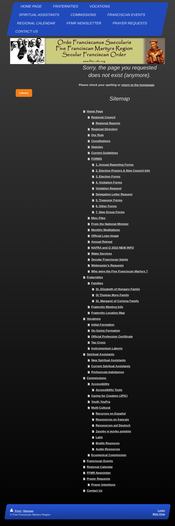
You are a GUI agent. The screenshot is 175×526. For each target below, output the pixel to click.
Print (16, 510)
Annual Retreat (101, 241)
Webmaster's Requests (107, 265)
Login (161, 510)
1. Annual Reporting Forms (115, 164)
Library (23, 92)
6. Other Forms (106, 206)
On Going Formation (105, 330)
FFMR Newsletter (99, 472)
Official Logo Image (105, 235)
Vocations (94, 318)
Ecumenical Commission (108, 455)
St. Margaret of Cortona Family (117, 301)
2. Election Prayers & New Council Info (123, 170)
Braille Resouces (108, 443)
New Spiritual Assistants (108, 360)
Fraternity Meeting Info (107, 307)
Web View (159, 514)
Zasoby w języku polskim (113, 431)
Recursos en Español (111, 413)
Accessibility (100, 384)
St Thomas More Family (112, 295)
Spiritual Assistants (100, 354)
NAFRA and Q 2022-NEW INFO (112, 247)
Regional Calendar (100, 467)
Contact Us (95, 490)
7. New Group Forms (110, 212)
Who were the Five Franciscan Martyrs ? (119, 271)
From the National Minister (110, 224)
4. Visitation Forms (109, 182)
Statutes (97, 147)
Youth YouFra (100, 401)
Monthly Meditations (105, 230)
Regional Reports (108, 123)
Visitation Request (108, 188)
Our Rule (97, 135)
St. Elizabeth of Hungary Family (118, 289)
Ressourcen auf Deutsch (113, 425)
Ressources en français (112, 419)
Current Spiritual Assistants (110, 366)
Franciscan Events (100, 461)
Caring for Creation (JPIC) (109, 395)
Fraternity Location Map (108, 313)
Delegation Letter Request (114, 194)
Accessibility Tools (109, 390)
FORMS (96, 158)
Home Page (95, 111)
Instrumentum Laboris (106, 348)
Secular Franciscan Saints (109, 259)
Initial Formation (102, 324)
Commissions (96, 378)
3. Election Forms (108, 176)
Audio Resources (108, 449)
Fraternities (95, 277)
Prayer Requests (98, 478)
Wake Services (101, 253)
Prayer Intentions (103, 484)
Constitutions (100, 141)
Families (97, 283)
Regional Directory (104, 129)
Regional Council (103, 117)
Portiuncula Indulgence (107, 372)
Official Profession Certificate (112, 336)
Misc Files (98, 218)
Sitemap (28, 510)
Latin (99, 437)
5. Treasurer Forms (109, 200)
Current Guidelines (104, 153)
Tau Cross (98, 342)
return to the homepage (137, 85)
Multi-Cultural (100, 407)
